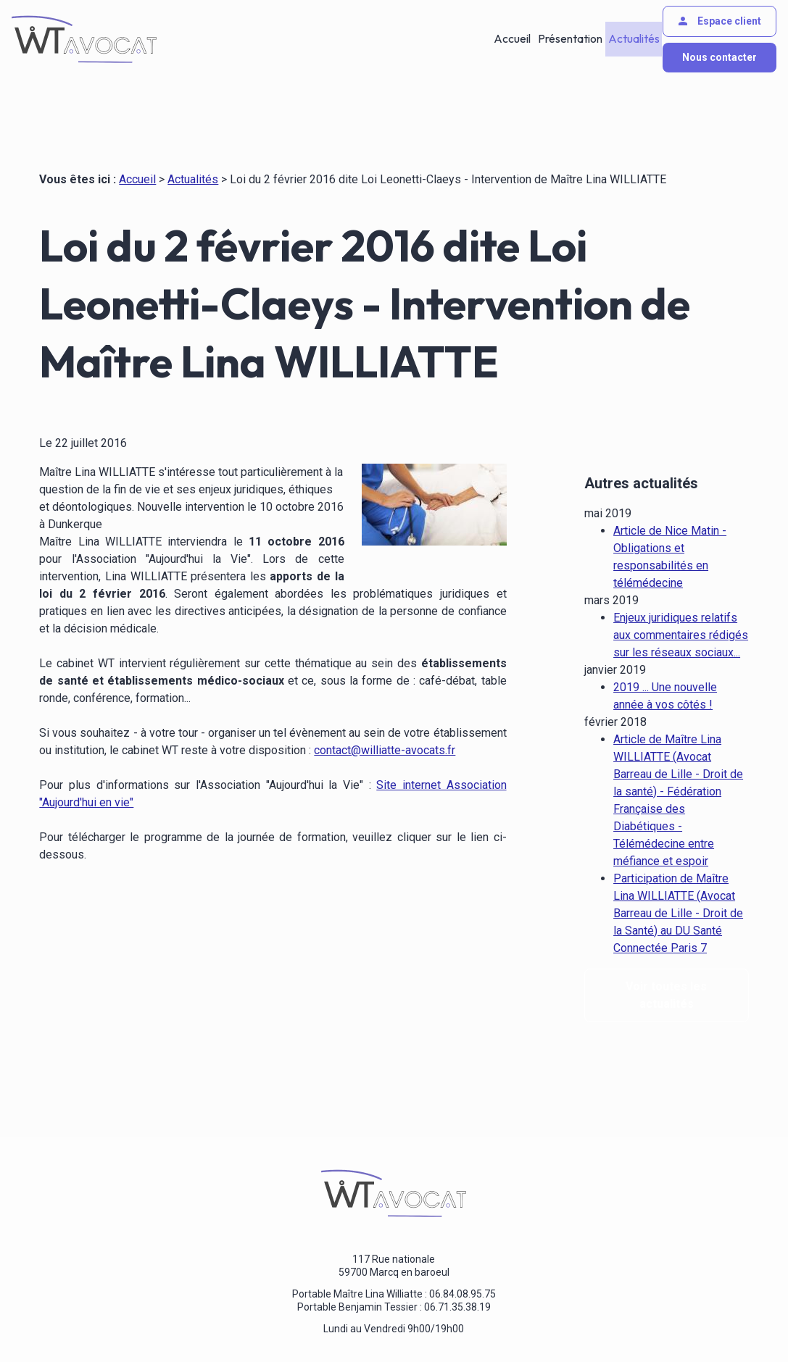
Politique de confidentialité (286, 1325)
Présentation (569, 39)
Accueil (512, 39)
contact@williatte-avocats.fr (384, 750)
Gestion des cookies (409, 1325)
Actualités (632, 39)
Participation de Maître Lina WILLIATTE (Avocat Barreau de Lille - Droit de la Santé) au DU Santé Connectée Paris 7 (678, 874)
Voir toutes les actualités (666, 956)
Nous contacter (719, 57)
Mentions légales (169, 1325)
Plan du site (498, 1325)
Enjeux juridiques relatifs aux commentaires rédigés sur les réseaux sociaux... (680, 596)
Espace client (718, 21)
